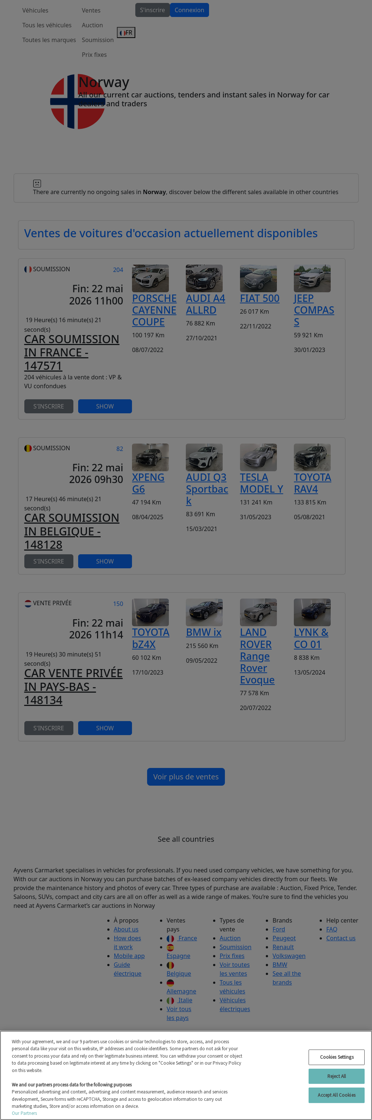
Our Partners (24, 1113)
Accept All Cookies (336, 1095)
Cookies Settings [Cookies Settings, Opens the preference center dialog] (337, 1057)
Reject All (336, 1076)
